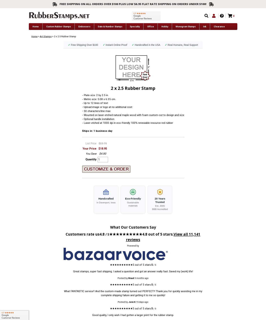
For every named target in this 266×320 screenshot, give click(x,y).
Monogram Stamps (186, 26)
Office (150, 26)
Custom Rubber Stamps (58, 26)
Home (35, 26)
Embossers (84, 26)
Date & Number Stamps (110, 26)
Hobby (164, 26)
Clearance (219, 26)
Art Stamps (46, 36)
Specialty (135, 26)
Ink (204, 26)
